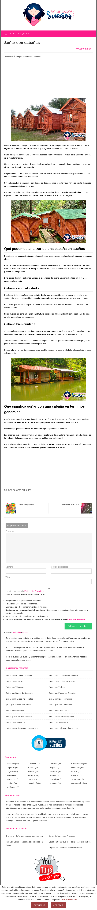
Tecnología (33, 783)
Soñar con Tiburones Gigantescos (63, 675)
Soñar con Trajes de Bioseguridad (63, 728)
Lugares (10, 771)
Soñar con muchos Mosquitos (62, 681)
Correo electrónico (60, 567)
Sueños (10, 783)
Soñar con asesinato (77, 508)
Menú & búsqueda (19, 34)
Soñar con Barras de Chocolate (19, 693)
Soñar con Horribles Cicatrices (19, 675)
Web (8, 577)
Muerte (74, 771)
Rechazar (40, 905)
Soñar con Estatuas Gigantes (61, 716)
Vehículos (11, 787)
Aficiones (11, 764)
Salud (30, 779)
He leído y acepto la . (49, 589)
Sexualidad (54, 779)
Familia (31, 767)
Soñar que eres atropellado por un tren (74, 842)
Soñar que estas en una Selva (19, 716)
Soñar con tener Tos (14, 681)
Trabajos (53, 783)
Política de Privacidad (34, 591)
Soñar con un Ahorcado (65, 836)
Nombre (10, 567)
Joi (50, 836)
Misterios (54, 771)
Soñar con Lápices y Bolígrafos (19, 699)
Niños (9, 775)
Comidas (53, 764)
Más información (69, 899)
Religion (74, 775)
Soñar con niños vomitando (70, 848)
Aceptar (58, 905)
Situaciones (76, 779)
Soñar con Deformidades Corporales (22, 728)
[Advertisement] (48, 76)
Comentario (12, 531)
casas (25, 632)
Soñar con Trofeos (57, 687)
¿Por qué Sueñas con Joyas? (19, 705)
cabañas (17, 632)
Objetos (31, 775)
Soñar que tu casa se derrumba (29, 836)
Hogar (52, 767)
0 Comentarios (83, 48)
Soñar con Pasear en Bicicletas (62, 693)
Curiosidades (77, 764)
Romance (11, 779)
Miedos (31, 771)
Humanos (75, 767)
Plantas (53, 775)
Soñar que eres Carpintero (60, 705)
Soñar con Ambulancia (15, 722)
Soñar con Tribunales (15, 687)
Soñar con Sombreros (58, 722)
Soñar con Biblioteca (15, 710)
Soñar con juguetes (20, 508)
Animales (32, 764)
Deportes (11, 767)
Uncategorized (77, 783)
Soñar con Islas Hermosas (60, 699)
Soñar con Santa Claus (59, 710)
